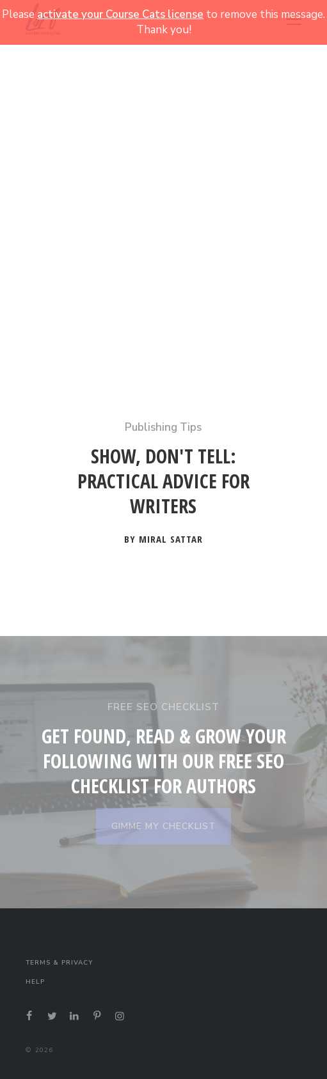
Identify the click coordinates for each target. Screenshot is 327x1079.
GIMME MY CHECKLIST (163, 826)
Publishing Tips (163, 427)
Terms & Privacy (59, 962)
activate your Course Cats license (120, 14)
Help (35, 982)
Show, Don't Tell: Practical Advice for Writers (163, 481)
